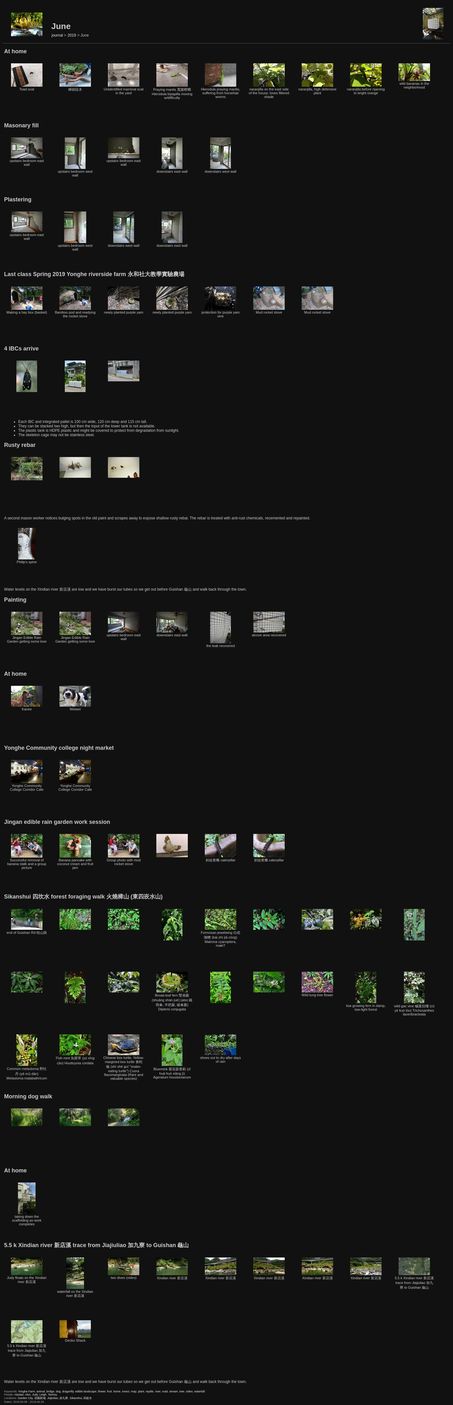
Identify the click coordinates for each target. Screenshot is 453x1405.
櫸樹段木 (75, 77)
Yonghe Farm (26, 1391)
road (165, 1391)
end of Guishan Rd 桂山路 (27, 921)
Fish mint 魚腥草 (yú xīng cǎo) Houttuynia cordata (75, 1049)
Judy (35, 1394)
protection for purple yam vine (220, 302)
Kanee (26, 698)
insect (126, 1391)
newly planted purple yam (123, 300)
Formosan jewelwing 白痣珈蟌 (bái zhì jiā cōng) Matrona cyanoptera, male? (220, 928)
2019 (72, 35)
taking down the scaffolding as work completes (26, 1204)
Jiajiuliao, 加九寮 (57, 1398)
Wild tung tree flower (317, 984)
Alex (28, 1394)
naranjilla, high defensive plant (317, 79)
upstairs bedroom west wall (75, 157)
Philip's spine (27, 546)
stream (173, 1391)
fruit (109, 1391)
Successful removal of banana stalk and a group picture (26, 852)
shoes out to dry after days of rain (220, 1048)
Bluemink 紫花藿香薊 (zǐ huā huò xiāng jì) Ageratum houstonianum (172, 1056)
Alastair (19, 1394)
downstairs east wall (172, 155)
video (189, 1391)
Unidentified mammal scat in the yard (124, 79)
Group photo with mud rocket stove (124, 850)
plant (141, 1391)
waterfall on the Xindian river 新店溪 (75, 1278)
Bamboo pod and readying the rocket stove (75, 302)
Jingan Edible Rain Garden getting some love (27, 627)
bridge (50, 1391)
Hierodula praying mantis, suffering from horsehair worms (220, 81)
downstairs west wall (220, 155)
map (134, 1391)
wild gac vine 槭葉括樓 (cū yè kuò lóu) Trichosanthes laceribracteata (414, 994)
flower (102, 1391)
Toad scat (26, 77)
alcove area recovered (269, 624)
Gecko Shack (75, 1331)
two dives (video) (123, 1269)
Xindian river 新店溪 (172, 1269)
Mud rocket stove (269, 300)
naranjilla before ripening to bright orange (366, 79)
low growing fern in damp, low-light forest (365, 991)
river (157, 1391)
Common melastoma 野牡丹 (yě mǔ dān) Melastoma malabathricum (27, 1057)
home (116, 1391)
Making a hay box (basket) (26, 300)
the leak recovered (220, 630)
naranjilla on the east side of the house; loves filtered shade (269, 81)
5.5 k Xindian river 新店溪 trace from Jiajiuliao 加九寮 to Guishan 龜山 (414, 1273)
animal (40, 1391)
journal (57, 35)
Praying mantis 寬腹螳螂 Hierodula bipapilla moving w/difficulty (172, 81)
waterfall (199, 1391)
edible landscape (86, 1391)
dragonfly (68, 1391)
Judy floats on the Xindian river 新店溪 (27, 1271)
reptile (150, 1391)
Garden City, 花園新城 (32, 1398)
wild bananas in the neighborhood (414, 76)
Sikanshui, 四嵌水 (81, 1398)
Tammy (52, 1394)
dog (58, 1391)
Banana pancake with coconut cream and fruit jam (75, 852)
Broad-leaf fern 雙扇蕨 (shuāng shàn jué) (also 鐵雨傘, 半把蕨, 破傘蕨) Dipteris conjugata (172, 991)
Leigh (42, 1394)
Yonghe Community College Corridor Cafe (26, 775)
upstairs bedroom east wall (27, 151)
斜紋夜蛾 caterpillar (220, 848)
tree (181, 1391)
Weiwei (75, 698)
